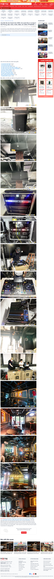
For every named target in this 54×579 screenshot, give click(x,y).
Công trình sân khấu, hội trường (23, 11)
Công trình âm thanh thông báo (30, 11)
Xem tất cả (46, 96)
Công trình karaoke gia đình (3, 11)
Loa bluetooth (30, 6)
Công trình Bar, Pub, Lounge (10, 14)
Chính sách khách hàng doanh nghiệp (47, 570)
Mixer (26, 6)
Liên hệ (20, 570)
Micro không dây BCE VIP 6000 (7, 74)
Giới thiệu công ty (22, 564)
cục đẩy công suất (15, 519)
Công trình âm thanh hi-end (50, 11)
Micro (16, 6)
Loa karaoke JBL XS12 (5, 63)
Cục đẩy (19, 6)
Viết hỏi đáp (24, 532)
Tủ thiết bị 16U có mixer (6, 75)
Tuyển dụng (21, 568)
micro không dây (26, 519)
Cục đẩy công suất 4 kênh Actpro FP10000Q (10, 68)
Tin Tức (50, 6)
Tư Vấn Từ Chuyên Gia (34, 569)
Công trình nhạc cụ (17, 18)
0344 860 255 (3, 566)
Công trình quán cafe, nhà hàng (3, 14)
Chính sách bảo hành (47, 561)
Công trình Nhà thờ (3, 18)
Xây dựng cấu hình (5, 8)
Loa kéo (2, 6)
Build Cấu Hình (32, 567)
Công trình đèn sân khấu (10, 18)
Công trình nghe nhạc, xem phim (43, 11)
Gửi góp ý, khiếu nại (33, 566)
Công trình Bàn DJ (44, 14)
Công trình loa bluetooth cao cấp (24, 14)
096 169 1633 (6, 570)
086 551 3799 (6, 571)
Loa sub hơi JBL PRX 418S (6, 66)
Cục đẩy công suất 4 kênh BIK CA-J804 (9, 67)
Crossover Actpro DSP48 (6, 69)
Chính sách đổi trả (46, 562)
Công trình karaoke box (17, 11)
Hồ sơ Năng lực (21, 565)
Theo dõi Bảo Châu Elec (30, 26)
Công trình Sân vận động (50, 14)
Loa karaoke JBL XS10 (5, 65)
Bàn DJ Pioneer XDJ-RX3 (6, 71)
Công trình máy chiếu (17, 14)
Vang (23, 6)
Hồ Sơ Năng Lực (44, 6)
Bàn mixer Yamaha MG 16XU (7, 72)
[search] (30, 4)
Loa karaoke (6, 6)
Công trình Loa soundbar (37, 14)
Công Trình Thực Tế (37, 6)
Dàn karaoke (12, 6)
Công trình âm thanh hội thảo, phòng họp (37, 11)
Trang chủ (2, 20)
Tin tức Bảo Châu (22, 567)
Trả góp (46, 4)
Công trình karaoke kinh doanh (10, 11)
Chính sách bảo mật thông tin (48, 567)
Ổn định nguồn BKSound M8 (7, 73)
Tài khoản (40, 4)
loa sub (9, 519)
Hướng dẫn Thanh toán (34, 563)
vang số (20, 519)
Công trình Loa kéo (30, 14)
